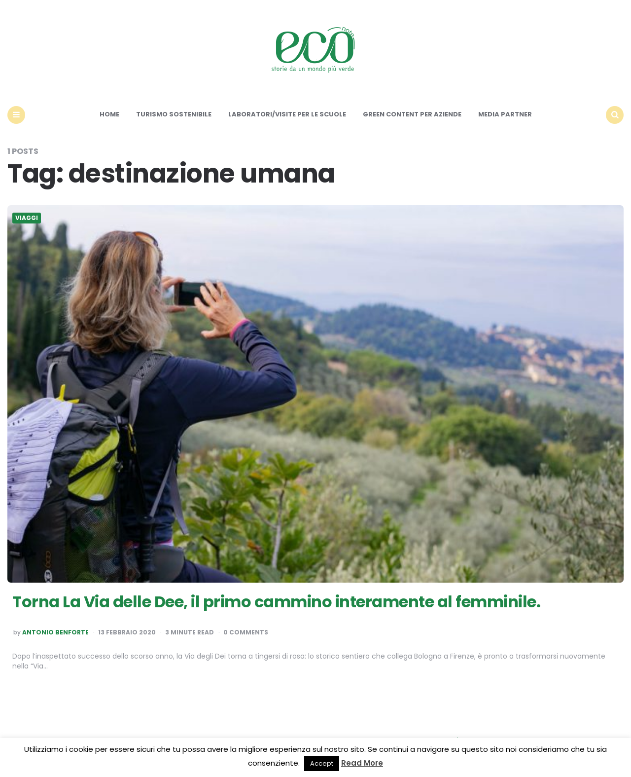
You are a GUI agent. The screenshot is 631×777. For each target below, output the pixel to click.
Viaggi (26, 218)
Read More (362, 763)
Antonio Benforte (55, 632)
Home (109, 114)
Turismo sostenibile (173, 114)
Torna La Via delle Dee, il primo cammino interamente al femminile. (276, 602)
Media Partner (505, 114)
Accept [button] (321, 763)
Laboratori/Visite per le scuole (287, 114)
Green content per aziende (412, 114)
